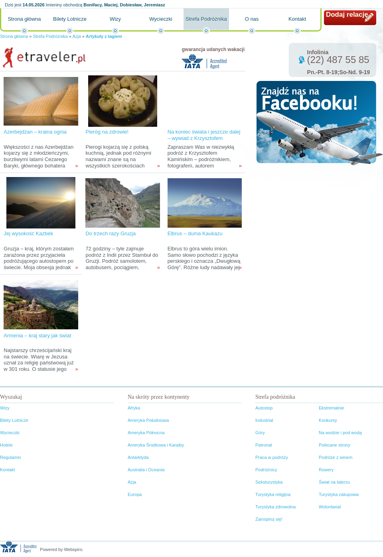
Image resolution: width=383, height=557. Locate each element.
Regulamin (10, 457)
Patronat (263, 445)
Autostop (263, 407)
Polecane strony (334, 445)
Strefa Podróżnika (206, 19)
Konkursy (328, 420)
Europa (135, 494)
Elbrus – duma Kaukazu (195, 233)
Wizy (115, 19)
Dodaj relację (347, 14)
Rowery (326, 469)
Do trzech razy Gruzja (110, 233)
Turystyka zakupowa (339, 494)
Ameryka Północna (146, 432)
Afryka (134, 407)
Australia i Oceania (146, 469)
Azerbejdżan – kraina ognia (35, 132)
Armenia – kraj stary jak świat (37, 336)
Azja (76, 36)
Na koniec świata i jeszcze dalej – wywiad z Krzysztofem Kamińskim (204, 138)
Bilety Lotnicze (70, 19)
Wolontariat (330, 506)
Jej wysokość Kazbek (28, 233)
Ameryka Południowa (148, 420)
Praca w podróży (271, 457)
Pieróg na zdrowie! (106, 132)
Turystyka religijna (272, 494)
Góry (260, 432)
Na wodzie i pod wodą (340, 432)
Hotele (6, 445)
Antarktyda (138, 457)
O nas (252, 19)
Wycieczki (160, 19)
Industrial (264, 420)
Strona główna (24, 19)
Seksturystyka (268, 482)
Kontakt (297, 19)
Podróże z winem (335, 457)
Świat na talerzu (334, 482)
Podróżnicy (266, 469)
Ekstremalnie (331, 407)
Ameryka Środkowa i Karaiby (156, 445)
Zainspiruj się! (268, 519)
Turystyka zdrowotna (275, 506)
